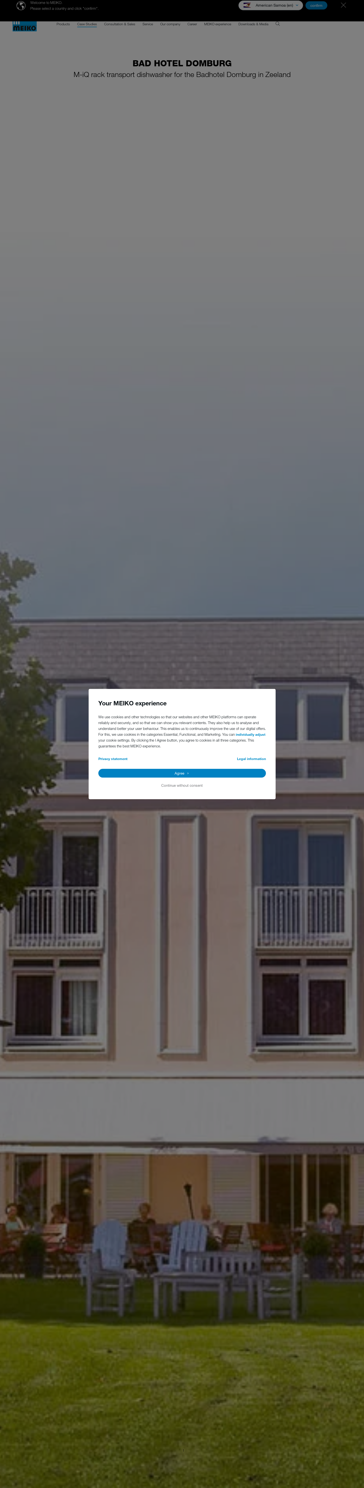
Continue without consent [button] (182, 785)
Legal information (251, 759)
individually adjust (250, 734)
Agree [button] (179, 773)
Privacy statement (112, 759)
